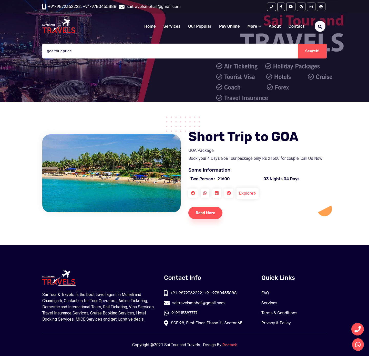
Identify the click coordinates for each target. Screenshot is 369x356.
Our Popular (199, 26)
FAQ (265, 293)
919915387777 (181, 313)
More (254, 26)
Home (150, 26)
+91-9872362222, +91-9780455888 (82, 6)
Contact (296, 26)
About (275, 26)
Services (171, 26)
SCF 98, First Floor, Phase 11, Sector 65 (204, 323)
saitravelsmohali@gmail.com (195, 303)
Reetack (229, 345)
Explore (247, 193)
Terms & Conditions (279, 313)
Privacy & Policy (276, 323)
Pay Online (229, 26)
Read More (206, 213)
